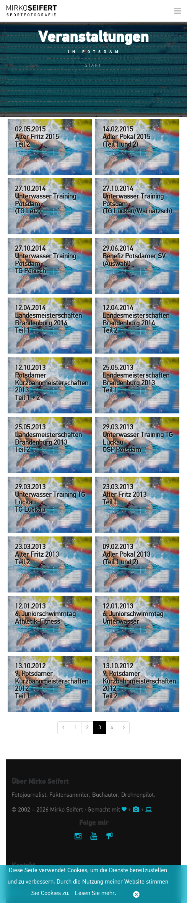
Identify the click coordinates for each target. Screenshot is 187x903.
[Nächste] (124, 727)
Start (93, 65)
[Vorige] (63, 727)
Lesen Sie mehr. (95, 893)
